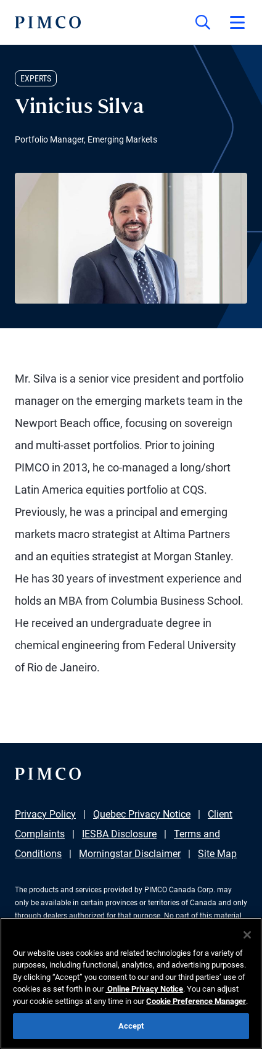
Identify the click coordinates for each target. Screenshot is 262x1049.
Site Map (217, 854)
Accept (131, 1025)
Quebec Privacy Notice (141, 814)
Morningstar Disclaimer (130, 854)
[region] (131, 983)
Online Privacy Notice (144, 988)
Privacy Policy (45, 814)
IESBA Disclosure (119, 834)
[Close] (247, 934)
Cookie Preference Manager (196, 1001)
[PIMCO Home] (48, 22)
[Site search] (203, 22)
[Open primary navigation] (237, 22)
